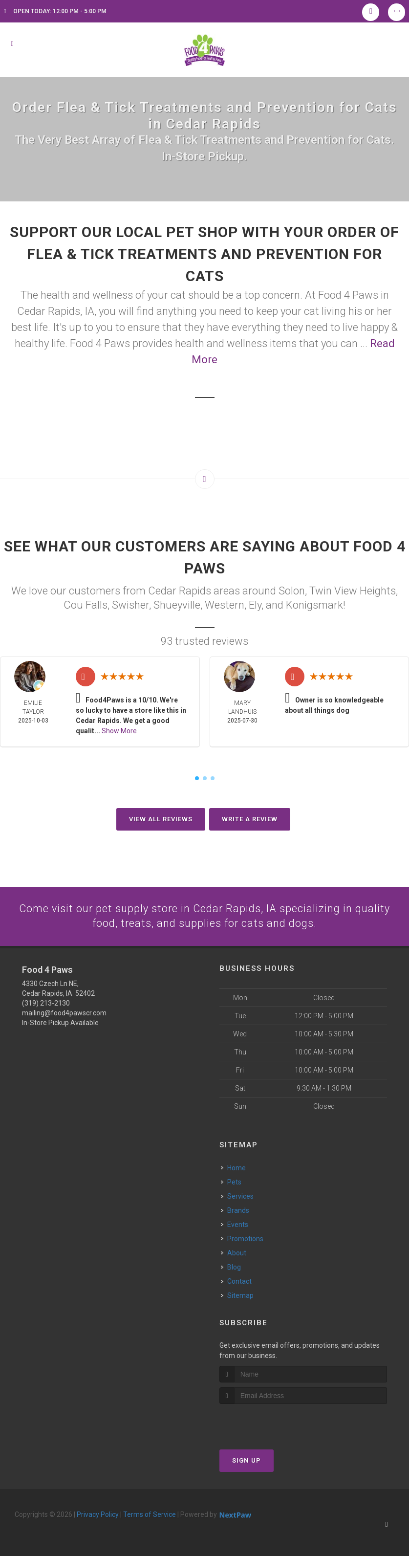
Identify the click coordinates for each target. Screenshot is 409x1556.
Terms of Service (149, 1515)
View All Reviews (161, 819)
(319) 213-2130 (46, 1003)
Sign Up (246, 1461)
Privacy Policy (98, 1515)
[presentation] (271, 1422)
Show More (119, 731)
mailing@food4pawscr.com (64, 1013)
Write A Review (250, 819)
